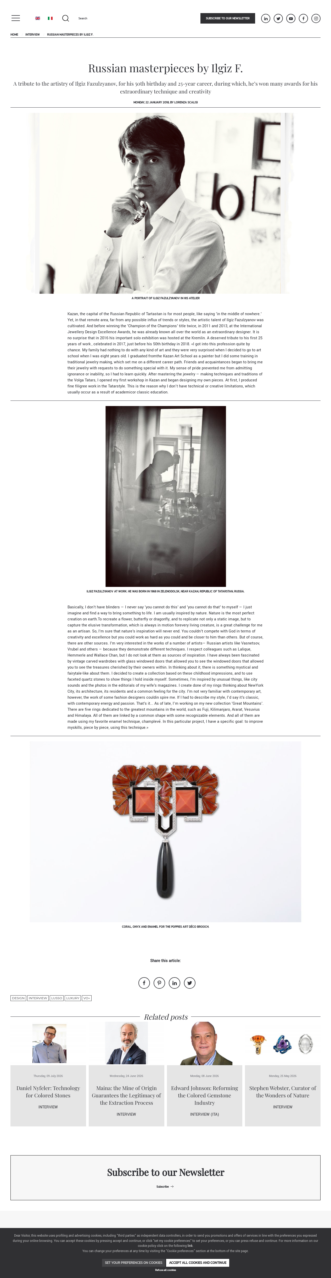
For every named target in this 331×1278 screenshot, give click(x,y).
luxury (72, 998)
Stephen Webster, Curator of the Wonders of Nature (282, 1091)
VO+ (86, 998)
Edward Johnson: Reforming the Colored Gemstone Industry (204, 1095)
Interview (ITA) (204, 1114)
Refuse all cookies (165, 1270)
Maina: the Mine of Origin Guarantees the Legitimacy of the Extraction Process (126, 1095)
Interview (32, 34)
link (190, 1246)
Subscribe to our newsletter (228, 18)
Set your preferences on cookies (133, 1262)
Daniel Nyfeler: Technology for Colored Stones (48, 1091)
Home (14, 34)
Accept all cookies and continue (197, 1262)
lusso (56, 998)
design (18, 998)
